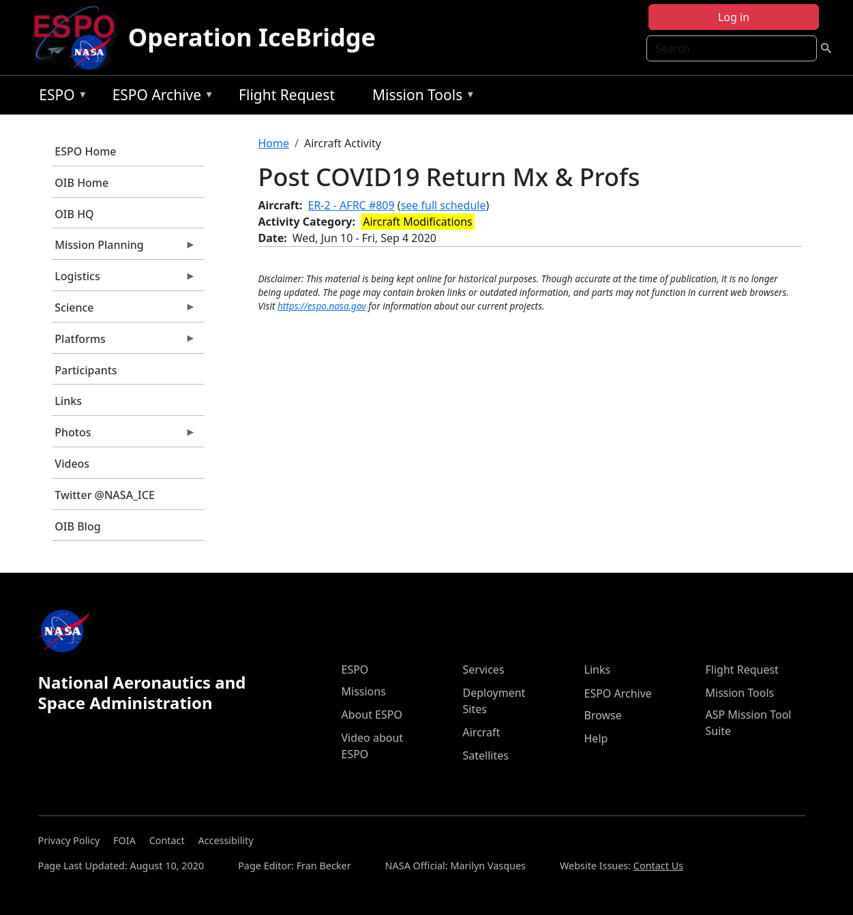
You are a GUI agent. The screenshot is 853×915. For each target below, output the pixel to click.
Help (596, 738)
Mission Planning (124, 248)
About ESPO (372, 714)
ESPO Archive (160, 97)
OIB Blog (77, 526)
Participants (86, 370)
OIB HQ (74, 214)
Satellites (486, 755)
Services (484, 669)
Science (124, 311)
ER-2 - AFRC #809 (351, 205)
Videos (72, 463)
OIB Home (81, 182)
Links (68, 400)
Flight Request (287, 94)
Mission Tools (420, 97)
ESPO (59, 97)
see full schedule (443, 205)
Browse (603, 715)
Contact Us (658, 865)
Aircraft (481, 732)
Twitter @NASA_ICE (105, 494)
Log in (733, 17)
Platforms (124, 342)
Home (274, 143)
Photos (124, 436)
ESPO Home (85, 151)
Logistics (124, 279)
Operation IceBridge (252, 37)
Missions (364, 691)
